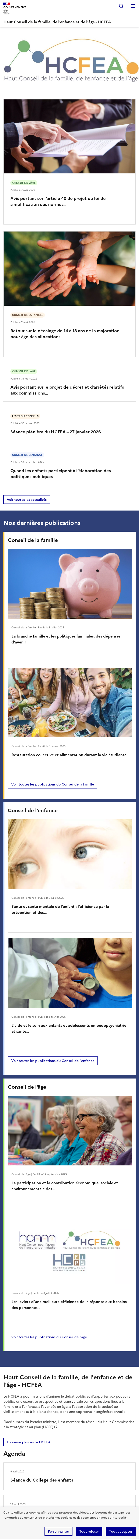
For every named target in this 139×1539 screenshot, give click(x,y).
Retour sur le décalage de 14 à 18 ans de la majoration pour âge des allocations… (65, 334)
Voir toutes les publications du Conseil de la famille (52, 784)
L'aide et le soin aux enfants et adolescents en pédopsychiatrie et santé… (68, 1028)
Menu (133, 6)
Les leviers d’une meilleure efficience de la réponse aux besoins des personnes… (69, 1304)
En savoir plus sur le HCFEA (29, 1442)
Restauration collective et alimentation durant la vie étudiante (68, 755)
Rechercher (121, 6)
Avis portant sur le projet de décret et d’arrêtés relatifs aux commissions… (67, 390)
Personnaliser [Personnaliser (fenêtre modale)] (58, 1531)
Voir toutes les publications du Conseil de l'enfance (52, 1060)
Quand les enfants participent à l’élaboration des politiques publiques (60, 473)
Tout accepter (120, 1531)
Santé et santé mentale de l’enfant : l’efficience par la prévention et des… (60, 909)
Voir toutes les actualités (27, 499)
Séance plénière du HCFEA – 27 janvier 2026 (55, 432)
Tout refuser (89, 1531)
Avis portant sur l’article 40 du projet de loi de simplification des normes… (58, 201)
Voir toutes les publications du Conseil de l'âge (49, 1336)
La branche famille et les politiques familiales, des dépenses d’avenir (65, 639)
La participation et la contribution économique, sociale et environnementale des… (64, 1186)
